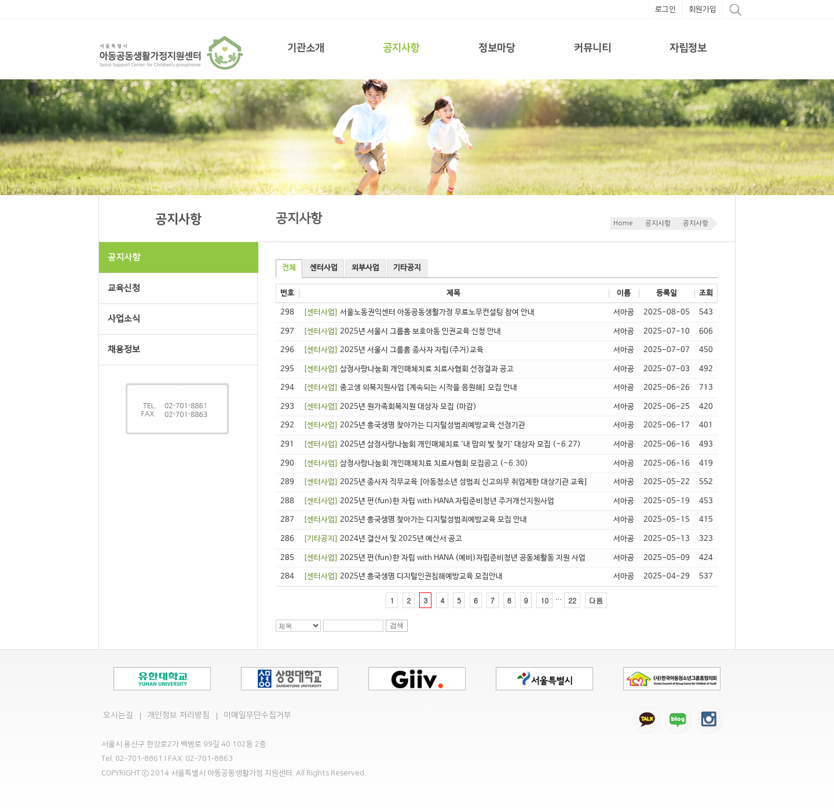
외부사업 (365, 267)
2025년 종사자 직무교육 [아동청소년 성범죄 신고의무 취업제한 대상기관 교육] (445, 482)
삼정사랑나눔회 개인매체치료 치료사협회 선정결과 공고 (408, 369)
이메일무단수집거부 (257, 715)
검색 (397, 625)
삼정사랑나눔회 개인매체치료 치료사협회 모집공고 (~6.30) (415, 463)
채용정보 (124, 349)
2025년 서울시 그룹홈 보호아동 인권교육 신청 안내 (402, 331)
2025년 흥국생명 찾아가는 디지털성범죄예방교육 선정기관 (414, 425)
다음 (596, 600)
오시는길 (118, 715)
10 (544, 600)
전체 (289, 267)
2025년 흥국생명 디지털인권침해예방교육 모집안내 (403, 576)
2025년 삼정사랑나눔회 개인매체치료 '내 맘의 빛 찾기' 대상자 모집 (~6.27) (442, 444)
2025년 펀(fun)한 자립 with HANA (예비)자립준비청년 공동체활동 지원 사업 (444, 558)
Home (623, 223)
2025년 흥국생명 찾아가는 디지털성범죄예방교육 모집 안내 (415, 519)
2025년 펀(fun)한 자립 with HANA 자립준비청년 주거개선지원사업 (428, 501)
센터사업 (324, 267)
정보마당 (496, 48)
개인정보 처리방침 (178, 715)
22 (572, 600)
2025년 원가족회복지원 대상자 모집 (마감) (390, 406)
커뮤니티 (592, 48)
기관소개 (305, 48)
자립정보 (688, 48)
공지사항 (401, 48)
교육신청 (124, 288)
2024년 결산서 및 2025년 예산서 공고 (382, 539)
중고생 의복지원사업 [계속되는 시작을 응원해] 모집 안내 (410, 387)
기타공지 (407, 267)
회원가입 (702, 9)
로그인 (665, 9)
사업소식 (183, 318)
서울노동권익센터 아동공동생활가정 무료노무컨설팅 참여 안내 (419, 312)
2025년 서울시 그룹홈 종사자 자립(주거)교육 (393, 350)
